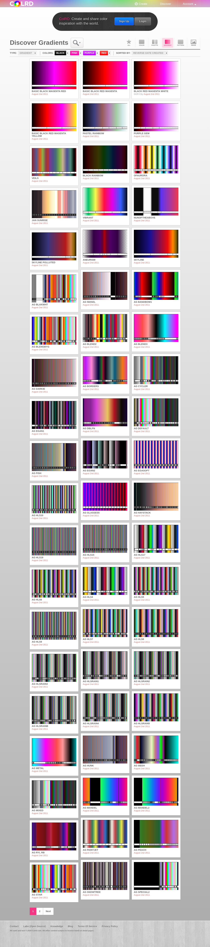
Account (188, 3)
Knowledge (57, 926)
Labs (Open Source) (34, 926)
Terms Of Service (87, 926)
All (128, 43)
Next (48, 911)
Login (142, 21)
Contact (14, 926)
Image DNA (193, 43)
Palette (154, 43)
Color (141, 43)
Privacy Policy (110, 926)
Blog (70, 926)
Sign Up (124, 21)
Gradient (167, 43)
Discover (165, 3)
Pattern (180, 43)
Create (143, 3)
